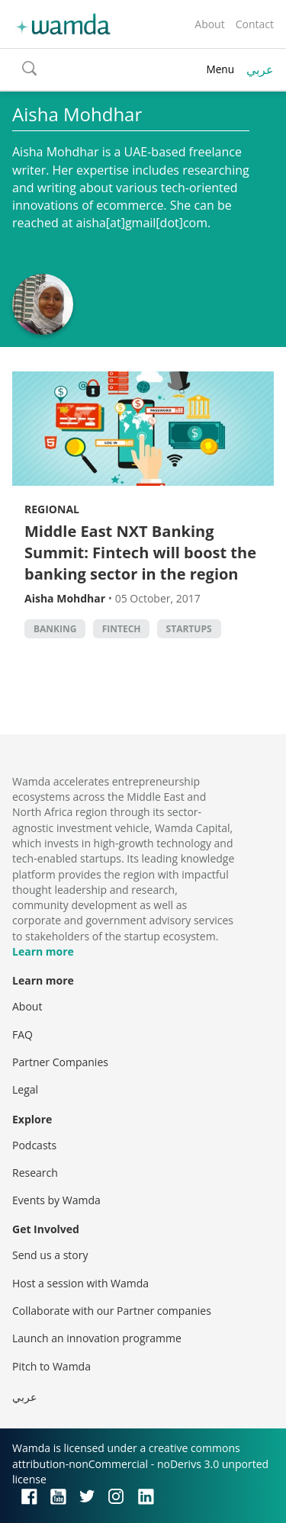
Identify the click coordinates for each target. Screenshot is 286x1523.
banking (55, 628)
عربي (260, 69)
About (209, 24)
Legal (25, 1089)
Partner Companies (60, 1062)
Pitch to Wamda (51, 1366)
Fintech (121, 628)
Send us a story (50, 1255)
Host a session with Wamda (80, 1283)
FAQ (22, 1034)
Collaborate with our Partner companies (111, 1310)
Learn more (43, 951)
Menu (220, 69)
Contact (255, 24)
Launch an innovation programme (97, 1338)
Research (35, 1172)
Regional (51, 509)
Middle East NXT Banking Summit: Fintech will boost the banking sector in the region (140, 552)
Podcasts (34, 1145)
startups (189, 628)
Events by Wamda (56, 1200)
